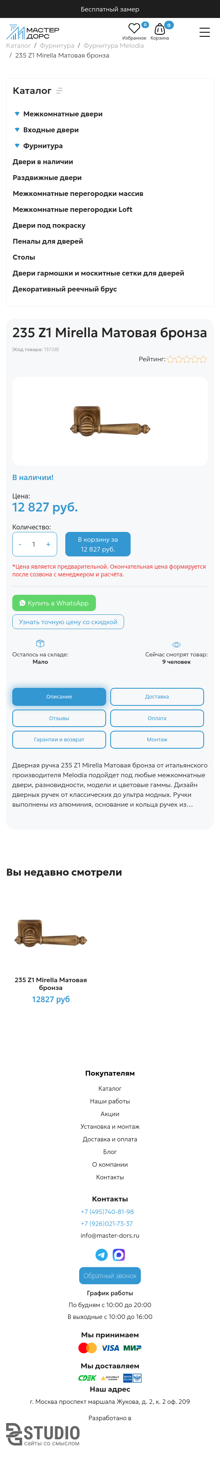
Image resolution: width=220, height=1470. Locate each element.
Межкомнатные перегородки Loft (73, 209)
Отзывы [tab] (59, 718)
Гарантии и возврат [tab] (59, 739)
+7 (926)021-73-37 (106, 1224)
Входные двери (46, 129)
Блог (110, 1152)
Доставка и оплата (110, 1139)
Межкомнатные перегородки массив (78, 193)
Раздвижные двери (47, 177)
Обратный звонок (110, 1275)
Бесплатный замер (110, 9)
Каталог (110, 1088)
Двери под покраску (49, 225)
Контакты (110, 1177)
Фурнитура (38, 145)
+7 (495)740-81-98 (107, 1212)
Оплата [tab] (157, 718)
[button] (160, 29)
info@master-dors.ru (109, 1235)
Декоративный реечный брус (65, 289)
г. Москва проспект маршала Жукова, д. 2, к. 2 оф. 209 (110, 1402)
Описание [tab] (59, 696)
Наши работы (110, 1101)
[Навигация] (205, 32)
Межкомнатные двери (58, 113)
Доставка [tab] (157, 696)
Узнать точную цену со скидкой (68, 622)
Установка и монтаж (110, 1126)
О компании (110, 1164)
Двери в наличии (43, 161)
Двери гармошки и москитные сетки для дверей (98, 273)
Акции (110, 1114)
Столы (24, 257)
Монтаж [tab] (157, 739)
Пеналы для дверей (48, 241)
